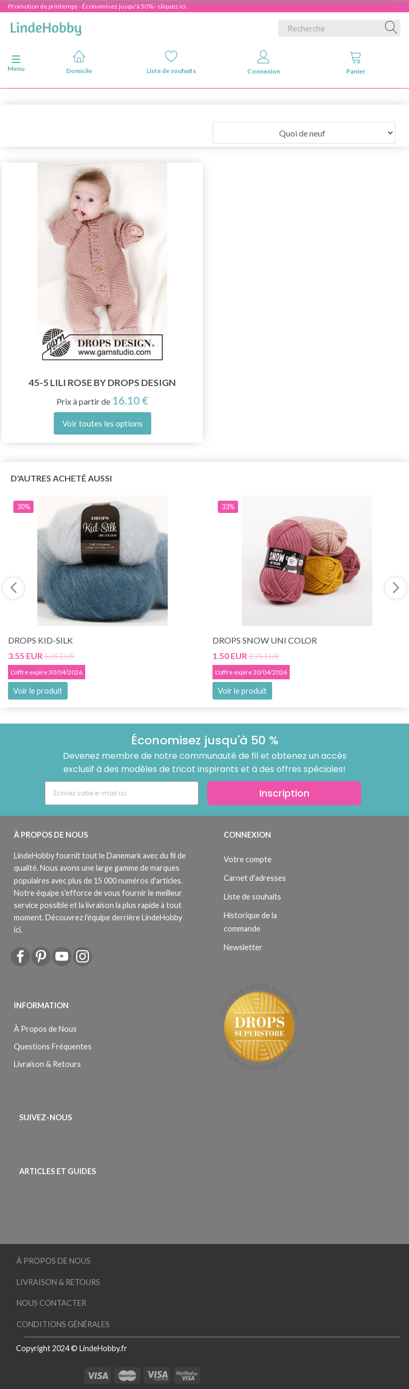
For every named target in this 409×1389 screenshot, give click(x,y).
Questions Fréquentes (53, 1046)
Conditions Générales (63, 1324)
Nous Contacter (51, 1302)
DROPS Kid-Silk (40, 640)
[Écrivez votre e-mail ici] (122, 793)
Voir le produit (37, 690)
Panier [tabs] (355, 62)
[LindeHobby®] (46, 26)
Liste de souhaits (171, 62)
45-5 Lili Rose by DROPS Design (102, 382)
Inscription (284, 793)
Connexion (263, 62)
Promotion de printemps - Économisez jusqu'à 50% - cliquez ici (97, 6)
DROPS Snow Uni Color (264, 640)
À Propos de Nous (45, 1028)
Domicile (79, 62)
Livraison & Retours (47, 1064)
